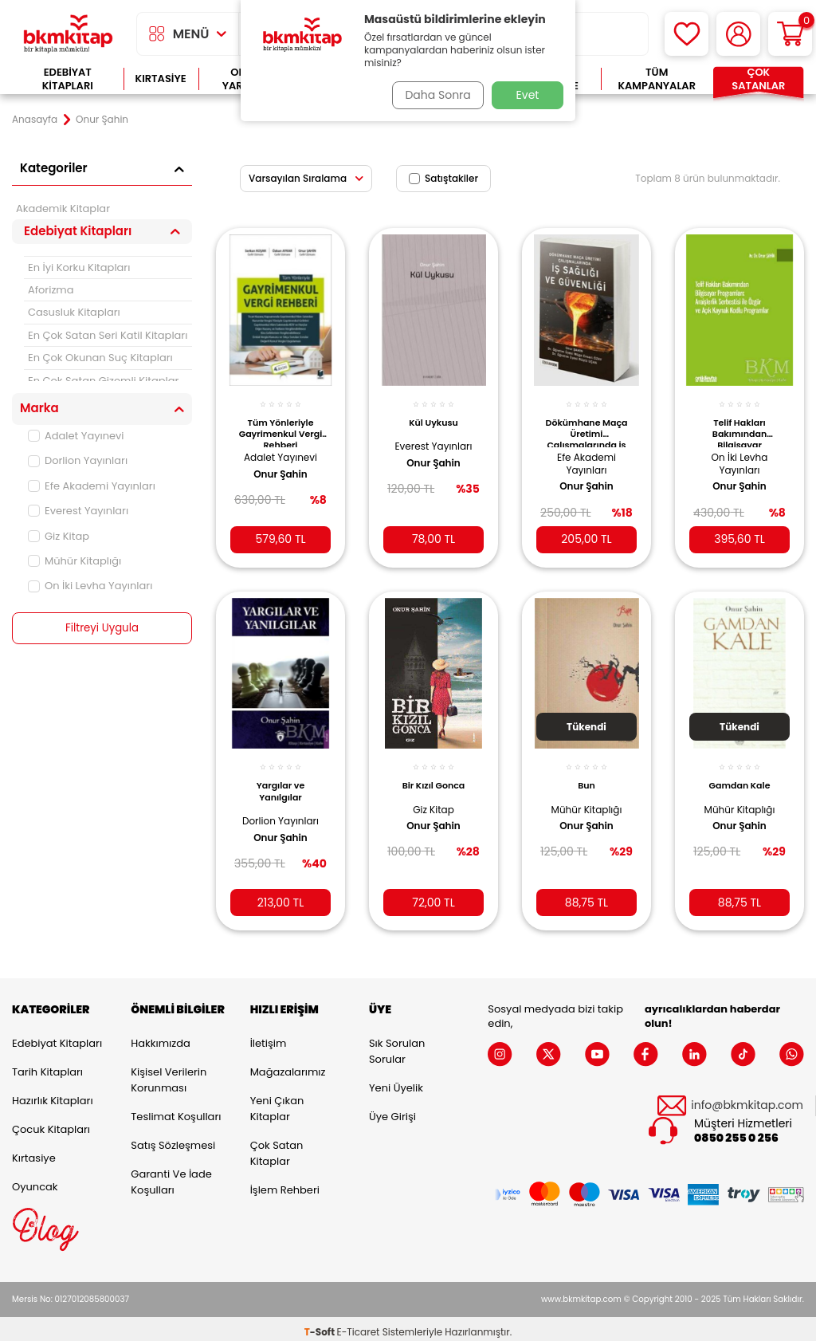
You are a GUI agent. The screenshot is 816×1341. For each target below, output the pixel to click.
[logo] (68, 34)
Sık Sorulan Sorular (397, 1044)
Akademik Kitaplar (63, 208)
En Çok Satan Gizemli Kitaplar (103, 380)
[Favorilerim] (686, 34)
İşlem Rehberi (285, 1183)
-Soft (320, 1325)
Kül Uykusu (433, 413)
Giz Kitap (58, 536)
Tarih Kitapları (47, 1065)
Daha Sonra (434, 95)
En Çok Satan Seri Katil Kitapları (107, 335)
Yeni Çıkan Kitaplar (277, 1102)
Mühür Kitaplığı (74, 560)
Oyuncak (35, 1180)
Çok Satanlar (758, 79)
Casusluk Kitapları (74, 312)
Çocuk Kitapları (51, 1123)
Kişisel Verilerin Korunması (168, 1073)
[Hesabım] (738, 34)
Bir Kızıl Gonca (433, 773)
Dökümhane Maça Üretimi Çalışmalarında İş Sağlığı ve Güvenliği (586, 423)
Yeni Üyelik (396, 1081)
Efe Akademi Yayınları (91, 486)
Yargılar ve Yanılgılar (281, 779)
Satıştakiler (443, 178)
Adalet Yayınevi (76, 435)
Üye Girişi (392, 1110)
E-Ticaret (358, 1325)
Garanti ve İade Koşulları (171, 1175)
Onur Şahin (280, 465)
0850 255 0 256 (736, 1131)
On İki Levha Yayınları (90, 585)
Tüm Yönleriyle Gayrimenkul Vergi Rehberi (281, 423)
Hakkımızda (160, 1036)
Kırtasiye (160, 78)
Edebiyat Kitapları (67, 79)
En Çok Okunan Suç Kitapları (100, 357)
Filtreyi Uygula (102, 628)
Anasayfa (34, 119)
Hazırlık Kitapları (52, 1094)
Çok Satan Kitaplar (277, 1146)
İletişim (268, 1036)
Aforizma (51, 289)
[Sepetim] (790, 34)
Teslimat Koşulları (176, 1110)
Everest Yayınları (78, 510)
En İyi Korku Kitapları (79, 267)
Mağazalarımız (288, 1065)
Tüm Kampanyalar (657, 79)
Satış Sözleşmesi (173, 1138)
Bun (586, 773)
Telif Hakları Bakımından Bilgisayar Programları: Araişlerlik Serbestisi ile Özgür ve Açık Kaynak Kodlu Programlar (739, 423)
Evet (527, 95)
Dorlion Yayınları (78, 460)
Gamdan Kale (740, 773)
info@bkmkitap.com (747, 1099)
